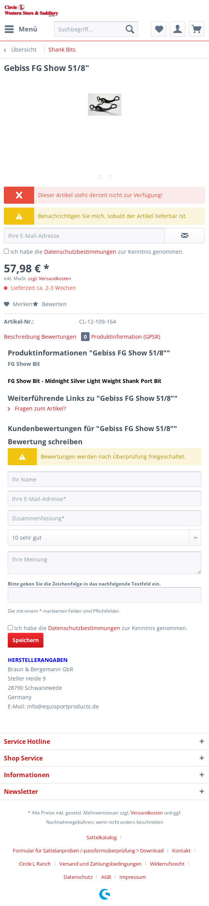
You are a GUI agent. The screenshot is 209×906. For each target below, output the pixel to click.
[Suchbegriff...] (96, 29)
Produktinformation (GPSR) (125, 336)
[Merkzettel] (158, 29)
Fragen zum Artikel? (37, 408)
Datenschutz (78, 876)
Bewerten (50, 304)
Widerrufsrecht (167, 863)
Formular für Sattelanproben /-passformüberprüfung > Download (88, 850)
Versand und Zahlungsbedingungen (100, 863)
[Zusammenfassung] (104, 518)
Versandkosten (147, 812)
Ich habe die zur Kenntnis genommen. (97, 251)
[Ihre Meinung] (104, 562)
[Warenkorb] (196, 29)
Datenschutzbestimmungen (80, 251)
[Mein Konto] (177, 29)
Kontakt (181, 850)
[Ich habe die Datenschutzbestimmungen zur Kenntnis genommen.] (6, 251)
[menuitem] (20, 29)
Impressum (132, 876)
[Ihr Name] (104, 479)
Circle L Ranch (35, 863)
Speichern (25, 640)
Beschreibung (22, 336)
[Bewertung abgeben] (104, 538)
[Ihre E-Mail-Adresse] (104, 498)
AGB (106, 876)
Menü (21, 28)
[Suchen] (130, 29)
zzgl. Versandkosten (49, 278)
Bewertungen (66, 336)
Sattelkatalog (101, 837)
